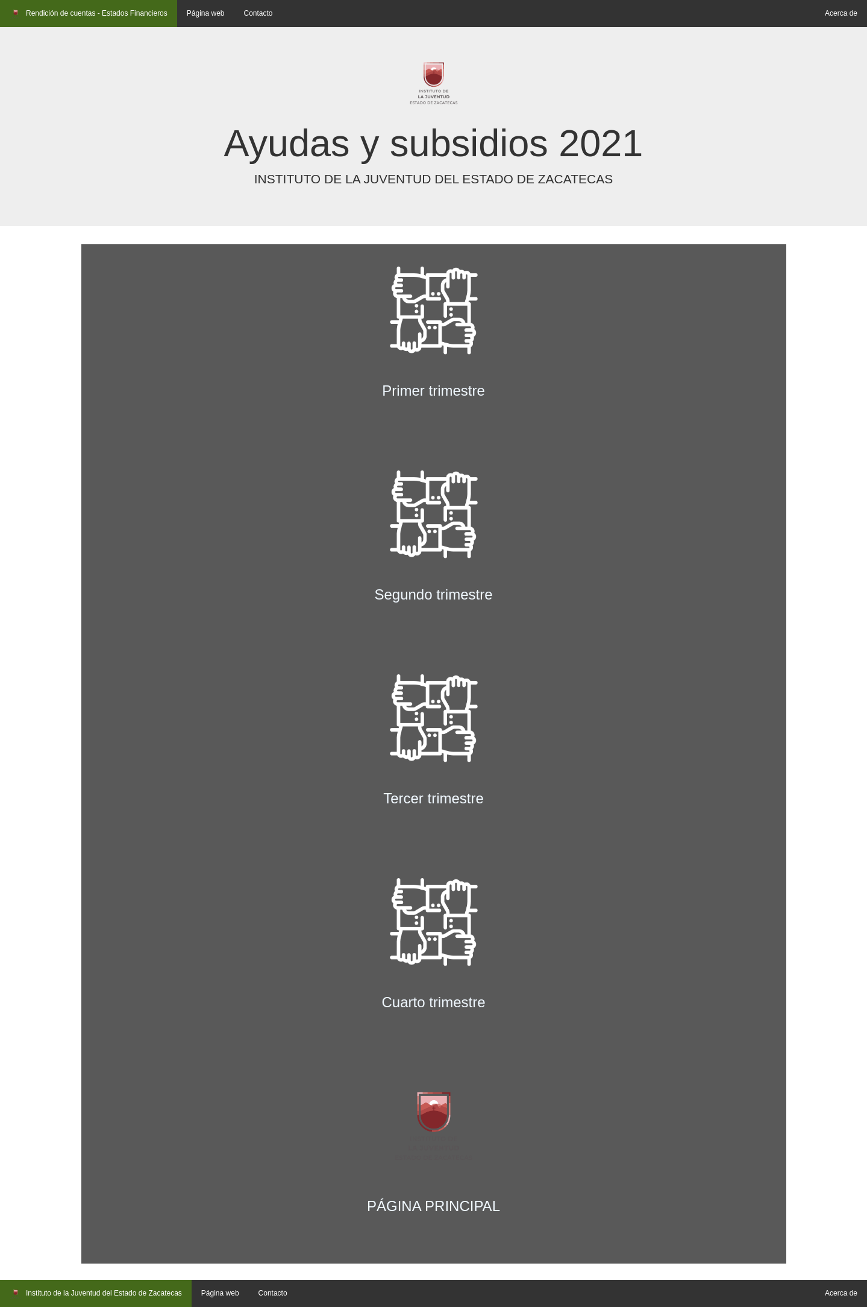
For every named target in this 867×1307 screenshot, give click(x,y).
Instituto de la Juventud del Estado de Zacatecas (96, 1294)
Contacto (258, 13)
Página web (206, 13)
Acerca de (841, 13)
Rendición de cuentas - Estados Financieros (88, 14)
